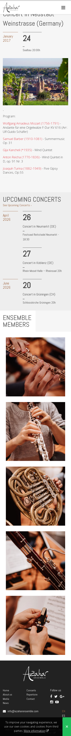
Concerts (31, 690)
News (6, 703)
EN (63, 711)
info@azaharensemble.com (23, 711)
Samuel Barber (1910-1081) (22, 139)
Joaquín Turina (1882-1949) (22, 168)
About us (7, 694)
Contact (31, 699)
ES (63, 716)
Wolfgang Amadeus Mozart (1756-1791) (31, 123)
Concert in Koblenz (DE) (38, 263)
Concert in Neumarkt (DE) (39, 226)
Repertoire (32, 694)
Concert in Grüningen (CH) (39, 294)
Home (6, 690)
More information (34, 731)
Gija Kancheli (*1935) (17, 150)
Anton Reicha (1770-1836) (21, 157)
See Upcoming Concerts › (17, 205)
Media (6, 699)
